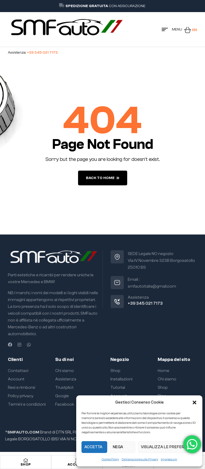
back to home (102, 178)
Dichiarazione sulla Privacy (140, 459)
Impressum (169, 459)
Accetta (93, 447)
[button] (194, 402)
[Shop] (25, 460)
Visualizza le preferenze (167, 447)
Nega (118, 447)
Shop (25, 464)
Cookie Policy (110, 459)
